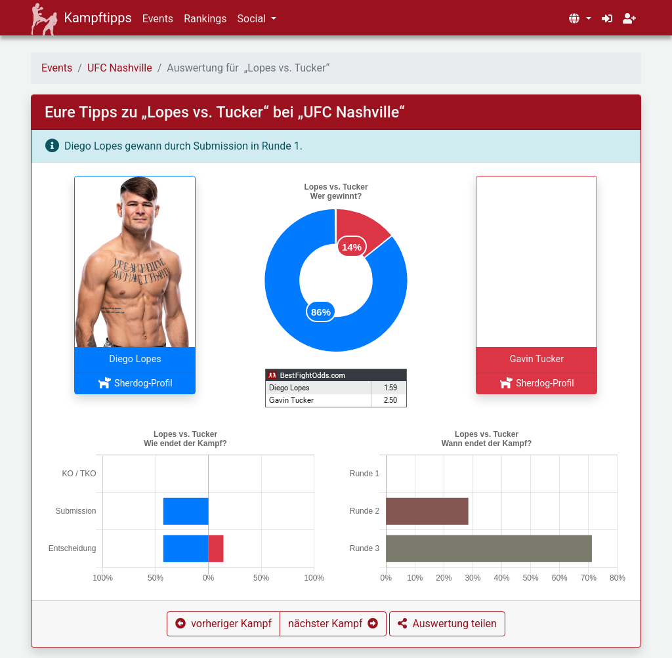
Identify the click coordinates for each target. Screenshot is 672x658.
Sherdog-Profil (135, 383)
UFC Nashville (119, 68)
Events (157, 18)
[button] (579, 19)
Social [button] (253, 18)
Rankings (205, 18)
